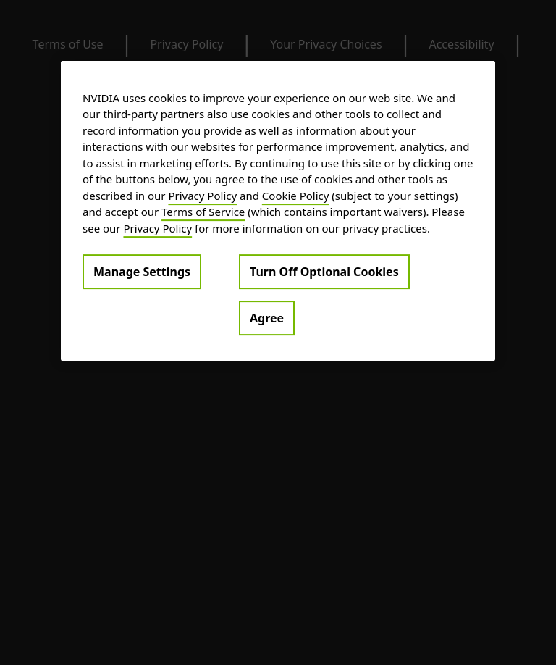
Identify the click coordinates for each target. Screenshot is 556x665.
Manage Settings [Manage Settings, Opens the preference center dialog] (141, 272)
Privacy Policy (202, 195)
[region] (278, 211)
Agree (267, 318)
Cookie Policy (295, 195)
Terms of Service (203, 211)
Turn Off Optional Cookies (324, 272)
